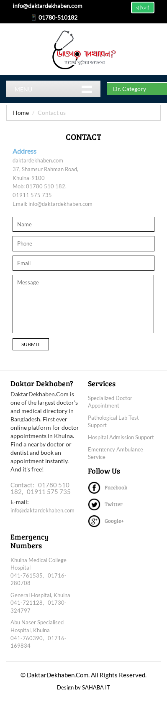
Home (21, 112)
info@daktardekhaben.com (60, 203)
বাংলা (142, 7)
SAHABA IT (96, 687)
